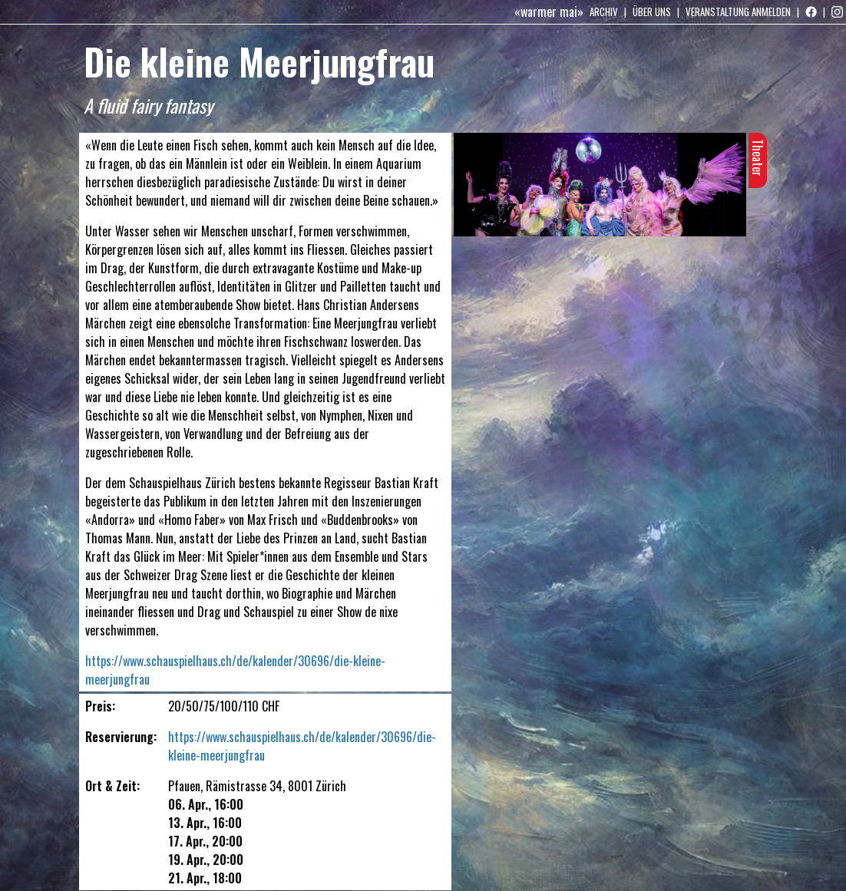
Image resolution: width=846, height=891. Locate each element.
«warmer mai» (548, 11)
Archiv (604, 11)
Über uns (652, 11)
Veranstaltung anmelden (738, 11)
